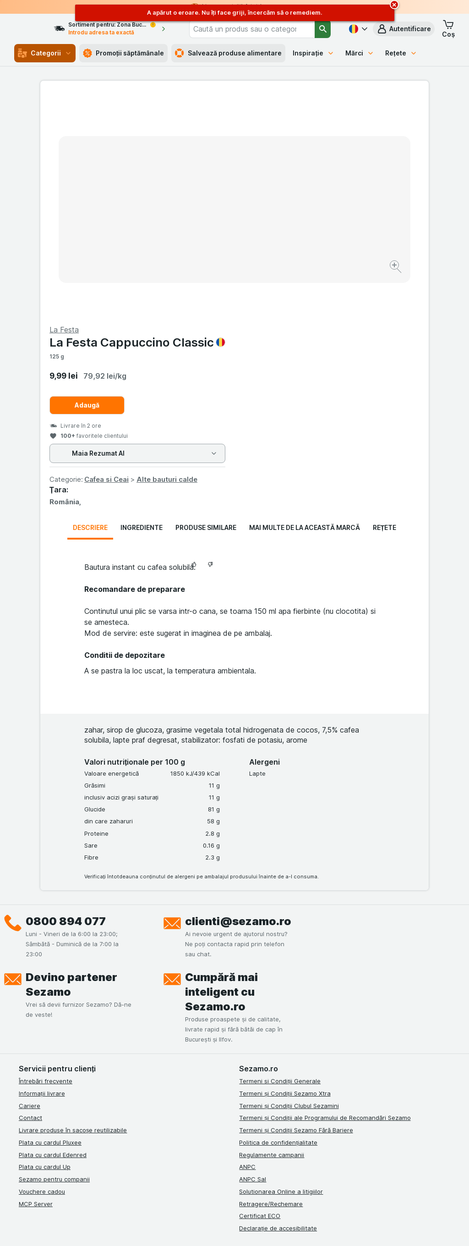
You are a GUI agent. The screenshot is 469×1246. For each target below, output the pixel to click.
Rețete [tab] (385, 307)
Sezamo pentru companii (54, 958)
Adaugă (281, 184)
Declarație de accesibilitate (278, 1007)
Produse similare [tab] (205, 307)
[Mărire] (202, 238)
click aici (131, 1167)
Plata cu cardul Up (45, 946)
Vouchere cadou (42, 971)
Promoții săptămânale (123, 53)
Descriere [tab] (90, 307)
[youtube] (90, 1042)
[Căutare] (323, 29)
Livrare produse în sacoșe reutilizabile (73, 909)
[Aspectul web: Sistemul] (192, 1227)
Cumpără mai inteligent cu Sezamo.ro (221, 771)
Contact (30, 897)
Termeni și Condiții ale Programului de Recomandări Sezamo (324, 897)
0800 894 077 (66, 700)
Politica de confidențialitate (278, 922)
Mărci (359, 53)
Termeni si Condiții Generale (280, 860)
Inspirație (313, 53)
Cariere (29, 885)
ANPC (247, 946)
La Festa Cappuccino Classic (332, 122)
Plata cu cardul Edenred (53, 934)
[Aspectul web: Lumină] (238, 1227)
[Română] (357, 29)
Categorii (45, 53)
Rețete (401, 53)
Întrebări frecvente (45, 860)
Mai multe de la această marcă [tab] (304, 307)
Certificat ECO (259, 995)
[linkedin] (68, 1042)
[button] (404, 29)
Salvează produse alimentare (228, 53)
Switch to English (255, 1190)
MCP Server (36, 983)
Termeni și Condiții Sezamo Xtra (284, 873)
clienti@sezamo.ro (238, 700)
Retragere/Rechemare (271, 983)
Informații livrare (42, 873)
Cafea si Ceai (300, 258)
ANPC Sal (252, 958)
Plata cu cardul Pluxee (50, 922)
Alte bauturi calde (361, 258)
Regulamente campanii (271, 934)
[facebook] (24, 1042)
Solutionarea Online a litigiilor (281, 971)
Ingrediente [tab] (141, 307)
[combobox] (262, 29)
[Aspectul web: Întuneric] (285, 1227)
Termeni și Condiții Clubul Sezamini (288, 885)
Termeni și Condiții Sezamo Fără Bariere (296, 909)
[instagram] (46, 1042)
